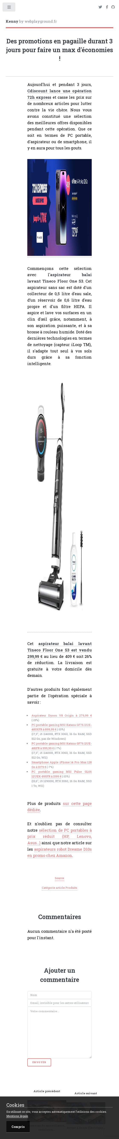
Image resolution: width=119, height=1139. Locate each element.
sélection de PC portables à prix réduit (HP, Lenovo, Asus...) (59, 836)
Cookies (15, 1105)
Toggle (9, 8)
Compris (18, 1127)
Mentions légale (17, 1116)
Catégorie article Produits (59, 888)
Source (59, 878)
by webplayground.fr (31, 21)
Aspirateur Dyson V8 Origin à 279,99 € (62, 715)
